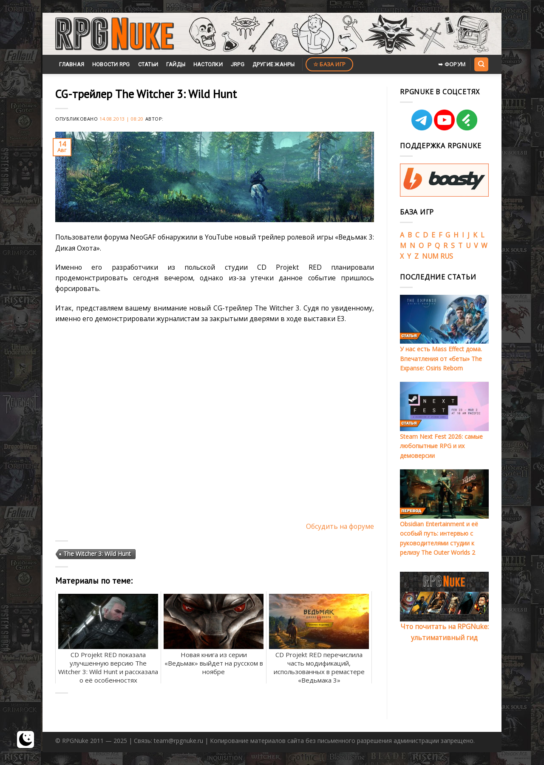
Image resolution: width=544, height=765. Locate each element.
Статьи (148, 64)
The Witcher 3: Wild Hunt (97, 554)
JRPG (237, 64)
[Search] (481, 64)
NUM (430, 256)
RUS (446, 256)
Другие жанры (273, 64)
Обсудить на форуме (340, 526)
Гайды (175, 64)
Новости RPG (111, 64)
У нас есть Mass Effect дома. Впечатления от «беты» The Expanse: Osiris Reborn (441, 358)
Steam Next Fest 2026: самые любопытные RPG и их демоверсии (441, 446)
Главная (71, 64)
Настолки (208, 64)
